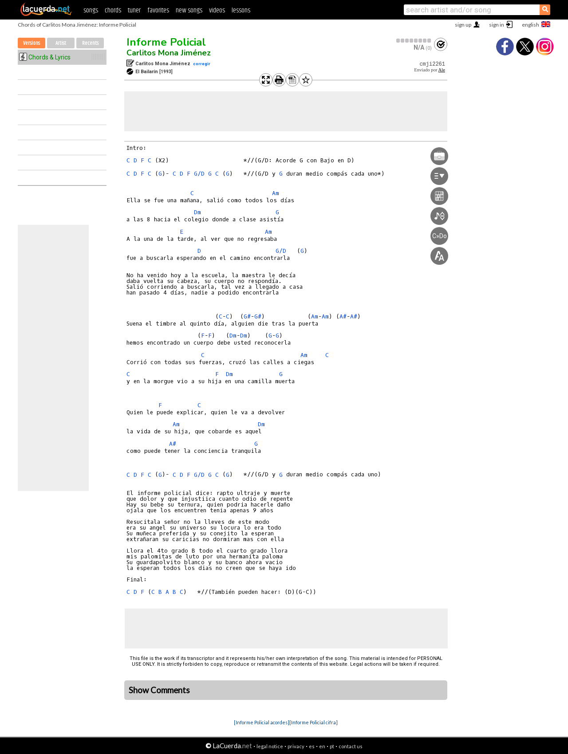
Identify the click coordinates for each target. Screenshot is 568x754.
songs (90, 10)
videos (217, 10)
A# (172, 444)
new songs (189, 10)
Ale (441, 69)
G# (247, 316)
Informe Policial (166, 42)
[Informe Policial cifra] (313, 722)
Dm (197, 212)
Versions (31, 43)
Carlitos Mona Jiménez (168, 52)
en (322, 746)
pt (332, 746)
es (312, 746)
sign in (496, 24)
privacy (296, 746)
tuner (134, 10)
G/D (199, 173)
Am (275, 193)
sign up (463, 24)
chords (113, 10)
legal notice (269, 746)
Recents (90, 43)
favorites (158, 10)
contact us (351, 746)
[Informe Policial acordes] (261, 722)
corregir (201, 63)
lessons (241, 10)
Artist (60, 43)
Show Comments (159, 690)
